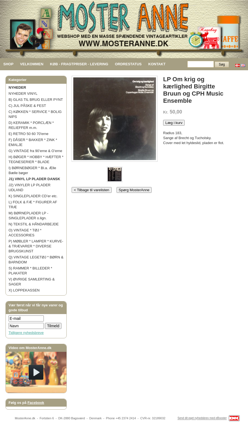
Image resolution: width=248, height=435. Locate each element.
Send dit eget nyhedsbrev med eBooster (202, 418)
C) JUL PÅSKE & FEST (27, 106)
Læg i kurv (173, 123)
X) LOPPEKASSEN (24, 290)
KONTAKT (157, 64)
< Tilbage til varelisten (91, 190)
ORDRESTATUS (128, 64)
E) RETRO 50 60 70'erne (28, 134)
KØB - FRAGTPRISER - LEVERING (79, 64)
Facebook (36, 403)
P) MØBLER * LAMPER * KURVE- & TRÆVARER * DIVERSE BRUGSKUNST (36, 246)
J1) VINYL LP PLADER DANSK (34, 179)
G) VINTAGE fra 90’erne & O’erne (35, 151)
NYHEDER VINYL (23, 93)
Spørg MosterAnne (134, 190)
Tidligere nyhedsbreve (26, 333)
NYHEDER (17, 87)
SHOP (8, 64)
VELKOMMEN (32, 64)
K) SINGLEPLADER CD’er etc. (33, 196)
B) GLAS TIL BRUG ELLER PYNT (36, 100)
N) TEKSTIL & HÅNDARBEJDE (34, 224)
